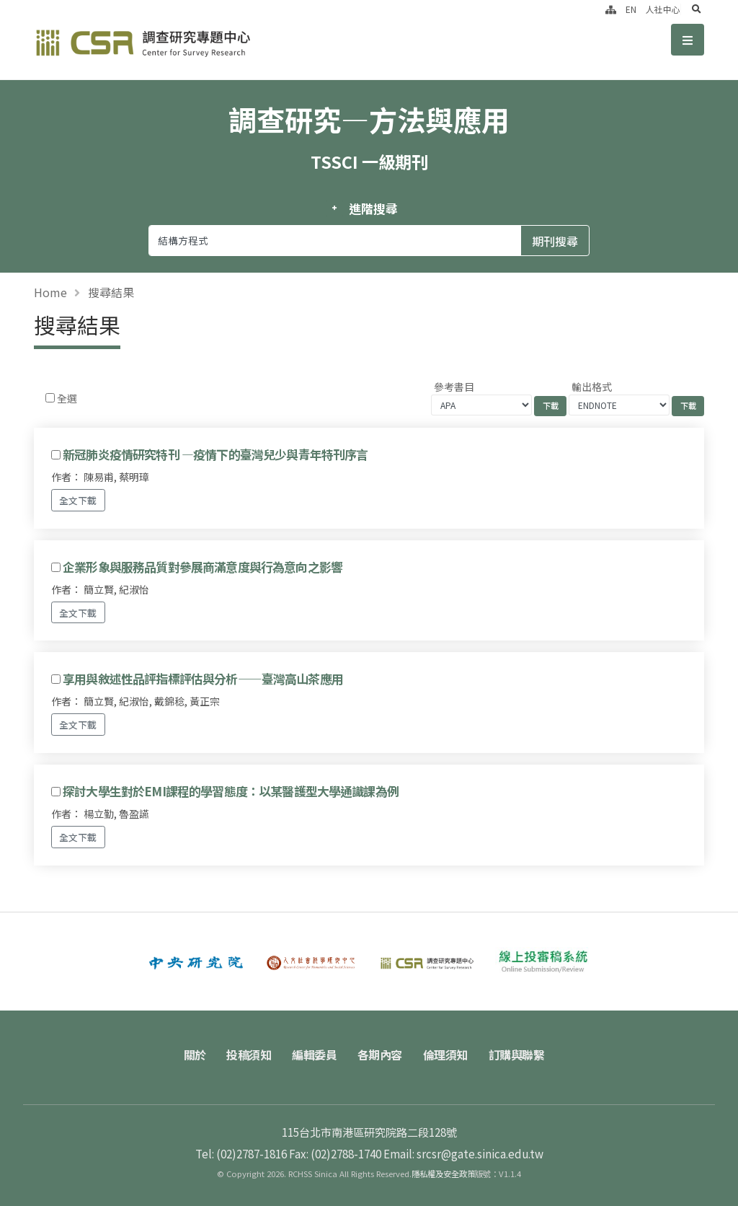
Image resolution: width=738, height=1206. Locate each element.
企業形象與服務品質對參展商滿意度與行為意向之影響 (202, 567)
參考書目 (454, 386)
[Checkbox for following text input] (50, 397)
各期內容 (379, 1054)
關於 (195, 1054)
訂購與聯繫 (517, 1054)
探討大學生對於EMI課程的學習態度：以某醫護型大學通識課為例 (231, 791)
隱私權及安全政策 (443, 1173)
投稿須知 (248, 1054)
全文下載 (78, 500)
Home (50, 292)
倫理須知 (445, 1054)
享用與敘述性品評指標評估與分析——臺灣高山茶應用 (203, 678)
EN (631, 9)
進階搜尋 (373, 208)
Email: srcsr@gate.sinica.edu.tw (463, 1153)
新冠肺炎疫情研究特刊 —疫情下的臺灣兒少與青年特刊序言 (215, 454)
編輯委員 (314, 1054)
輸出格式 (592, 386)
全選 (67, 398)
